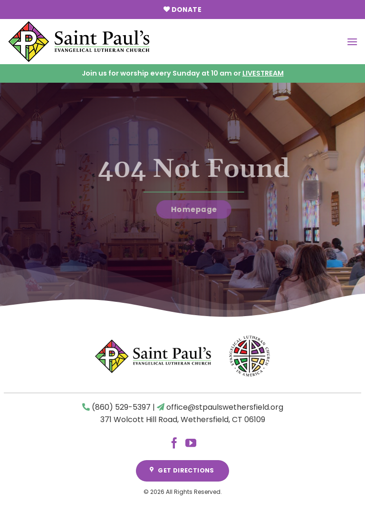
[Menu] (352, 41)
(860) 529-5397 (121, 407)
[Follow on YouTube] (190, 444)
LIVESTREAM (263, 73)
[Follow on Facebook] (174, 444)
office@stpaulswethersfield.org (224, 407)
